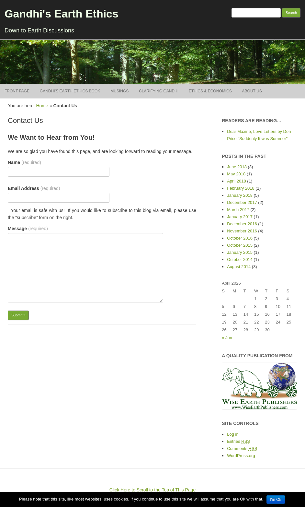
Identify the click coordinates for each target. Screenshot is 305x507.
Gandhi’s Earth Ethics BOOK (70, 91)
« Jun (227, 337)
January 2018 (240, 195)
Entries (238, 441)
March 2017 (238, 209)
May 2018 (236, 173)
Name (24, 162)
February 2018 (240, 188)
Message (28, 228)
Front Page (17, 91)
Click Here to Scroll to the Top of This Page (152, 489)
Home (42, 105)
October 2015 (240, 245)
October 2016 (240, 238)
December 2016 (242, 223)
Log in (232, 434)
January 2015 (240, 252)
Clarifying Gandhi (158, 91)
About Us (252, 91)
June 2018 (237, 166)
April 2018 (236, 181)
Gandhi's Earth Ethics (62, 13)
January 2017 (240, 216)
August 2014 (239, 266)
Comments (242, 448)
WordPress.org (241, 455)
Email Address (34, 188)
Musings (119, 91)
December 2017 (242, 202)
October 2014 (240, 259)
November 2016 (242, 231)
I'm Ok (275, 499)
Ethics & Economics (210, 91)
